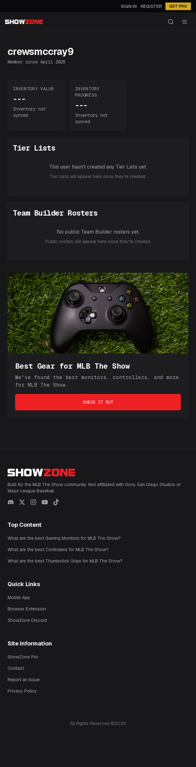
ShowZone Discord (27, 620)
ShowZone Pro (23, 657)
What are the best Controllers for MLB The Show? (58, 549)
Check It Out (98, 402)
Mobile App (19, 597)
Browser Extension (27, 609)
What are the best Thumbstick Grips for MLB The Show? (65, 561)
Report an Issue (24, 679)
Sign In (129, 6)
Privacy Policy (22, 691)
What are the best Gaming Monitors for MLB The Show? (64, 538)
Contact (16, 668)
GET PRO (178, 6)
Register (151, 6)
